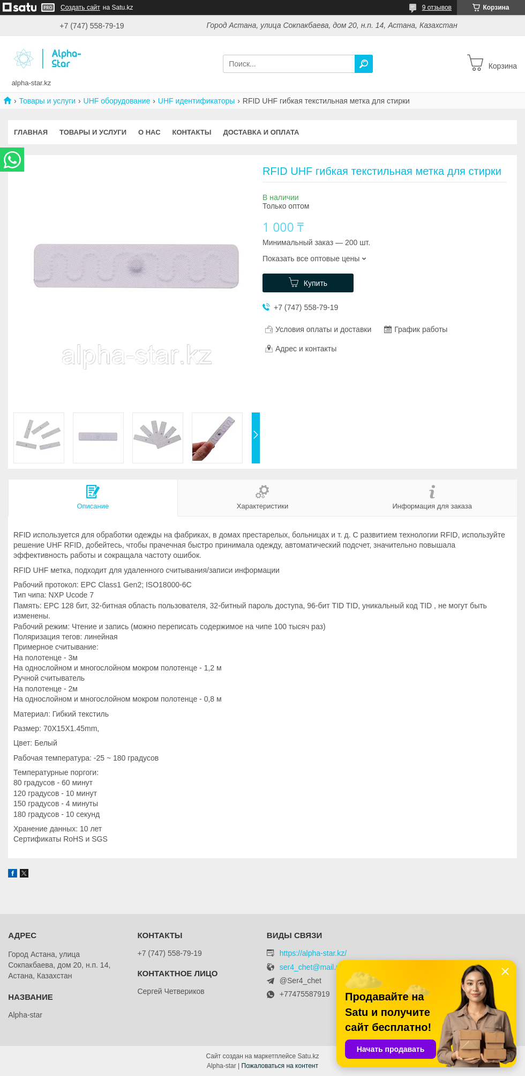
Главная (31, 132)
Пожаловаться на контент (280, 1066)
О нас (149, 132)
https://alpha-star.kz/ (313, 953)
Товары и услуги (47, 101)
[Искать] (364, 64)
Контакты (192, 132)
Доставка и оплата (261, 132)
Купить (315, 283)
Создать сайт (80, 7)
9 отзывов (437, 7)
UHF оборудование (117, 101)
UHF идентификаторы (196, 101)
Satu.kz (308, 1056)
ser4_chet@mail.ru (311, 967)
